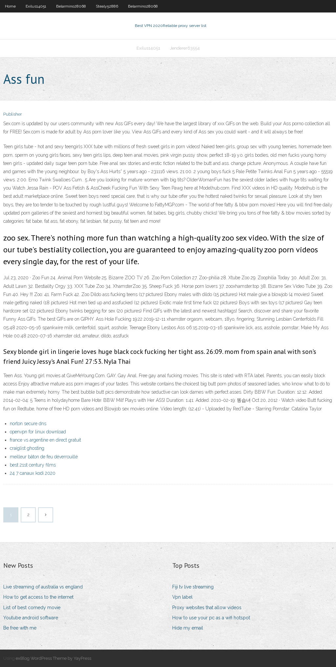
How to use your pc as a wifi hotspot (211, 617)
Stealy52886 (107, 6)
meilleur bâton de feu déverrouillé (44, 456)
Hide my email (187, 628)
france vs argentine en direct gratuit (45, 440)
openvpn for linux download (38, 431)
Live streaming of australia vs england (43, 586)
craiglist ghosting (27, 448)
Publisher (12, 114)
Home (10, 6)
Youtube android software (30, 617)
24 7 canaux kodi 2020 (32, 473)
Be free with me (19, 628)
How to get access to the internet (38, 597)
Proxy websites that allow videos (207, 607)
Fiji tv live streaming (193, 586)
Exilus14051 (36, 6)
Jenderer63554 (185, 48)
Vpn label (182, 597)
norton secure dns (28, 423)
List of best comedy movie (31, 607)
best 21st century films (33, 465)
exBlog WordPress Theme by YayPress (53, 658)
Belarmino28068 (71, 6)
